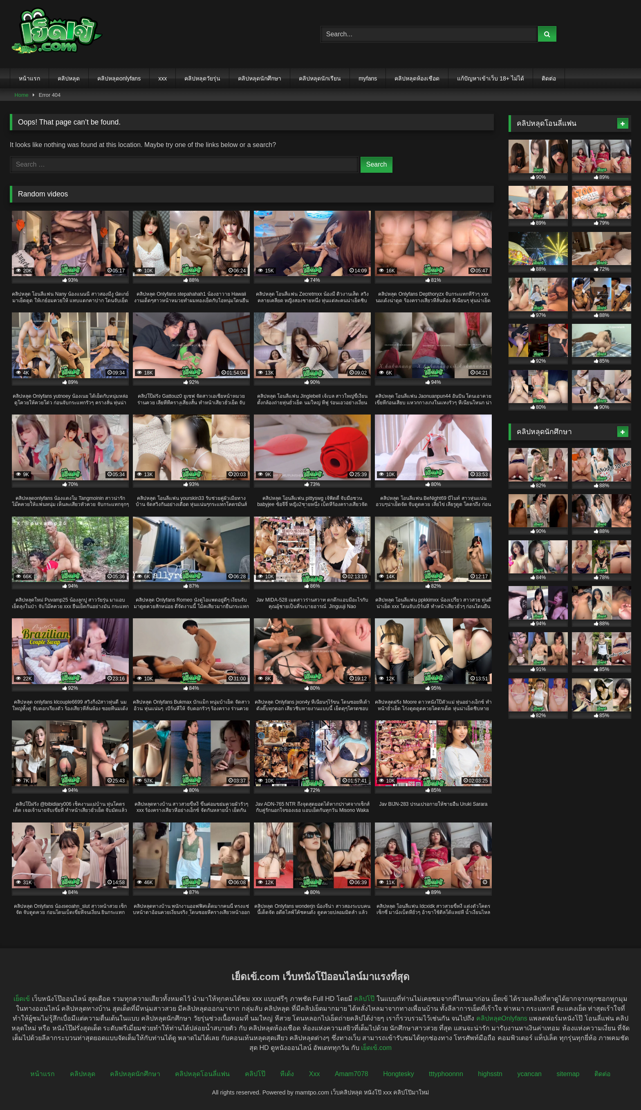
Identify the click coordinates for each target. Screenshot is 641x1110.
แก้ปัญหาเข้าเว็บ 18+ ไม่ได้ (490, 78)
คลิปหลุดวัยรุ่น (202, 78)
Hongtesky (398, 1073)
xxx (162, 78)
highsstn (490, 1073)
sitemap (567, 1073)
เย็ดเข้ (21, 998)
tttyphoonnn (446, 1073)
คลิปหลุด (69, 78)
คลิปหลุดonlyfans (119, 78)
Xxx (314, 1073)
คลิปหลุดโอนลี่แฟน (202, 1073)
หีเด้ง (287, 1073)
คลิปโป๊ (364, 998)
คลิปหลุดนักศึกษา (259, 78)
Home (22, 95)
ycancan (529, 1073)
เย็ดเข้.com (376, 1047)
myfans (368, 78)
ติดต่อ (549, 78)
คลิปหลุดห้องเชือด (416, 78)
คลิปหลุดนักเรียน (320, 78)
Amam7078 (351, 1073)
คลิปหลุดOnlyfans (501, 1018)
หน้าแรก (29, 78)
